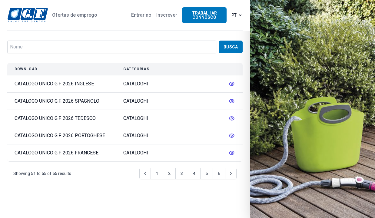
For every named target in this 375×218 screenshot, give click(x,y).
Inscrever (166, 15)
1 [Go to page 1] (157, 173)
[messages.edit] (232, 84)
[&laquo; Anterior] (145, 173)
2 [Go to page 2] (169, 173)
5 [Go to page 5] (206, 173)
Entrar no (141, 15)
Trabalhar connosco (204, 15)
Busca (231, 47)
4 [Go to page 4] (194, 173)
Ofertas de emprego (74, 15)
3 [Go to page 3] (182, 173)
